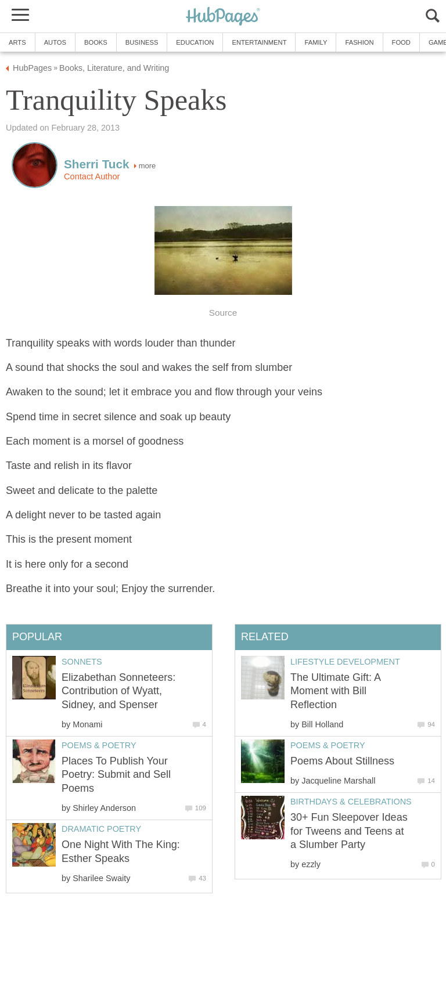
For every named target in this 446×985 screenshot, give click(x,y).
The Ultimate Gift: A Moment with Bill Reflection (335, 691)
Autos (55, 42)
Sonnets (82, 661)
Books (95, 42)
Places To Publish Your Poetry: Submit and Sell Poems (116, 774)
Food (401, 42)
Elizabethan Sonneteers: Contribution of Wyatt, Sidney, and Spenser (118, 691)
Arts (17, 42)
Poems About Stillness (342, 761)
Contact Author (92, 176)
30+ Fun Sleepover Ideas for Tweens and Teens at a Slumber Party (349, 830)
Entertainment (259, 42)
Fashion (359, 42)
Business (142, 42)
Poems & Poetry (327, 745)
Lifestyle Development (345, 661)
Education (195, 42)
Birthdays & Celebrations (351, 801)
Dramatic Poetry (101, 829)
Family (315, 42)
